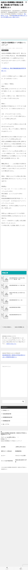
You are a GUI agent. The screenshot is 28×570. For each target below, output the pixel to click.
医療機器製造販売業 (7, 417)
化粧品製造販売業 (7, 413)
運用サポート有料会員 (6, 451)
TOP (14, 433)
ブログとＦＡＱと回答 (20, 455)
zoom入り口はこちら (11, 343)
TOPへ (21, 568)
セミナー (3, 455)
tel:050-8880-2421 (15, 15)
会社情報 (3, 446)
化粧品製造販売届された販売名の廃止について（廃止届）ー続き (17, 278)
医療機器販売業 (6, 420)
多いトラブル (6, 424)
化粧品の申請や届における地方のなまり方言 (17, 293)
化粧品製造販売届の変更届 (14, 307)
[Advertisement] (14, 28)
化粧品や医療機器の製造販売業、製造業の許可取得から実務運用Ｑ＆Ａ (12, 5)
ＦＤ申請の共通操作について (8, 327)
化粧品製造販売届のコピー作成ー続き (17, 285)
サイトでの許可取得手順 (7, 460)
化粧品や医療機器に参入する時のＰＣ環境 (21, 327)
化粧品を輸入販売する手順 (21, 460)
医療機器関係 (18, 451)
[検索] (13, 401)
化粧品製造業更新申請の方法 (15, 314)
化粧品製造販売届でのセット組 (15, 300)
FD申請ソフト (5, 50)
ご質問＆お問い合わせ (20, 446)
